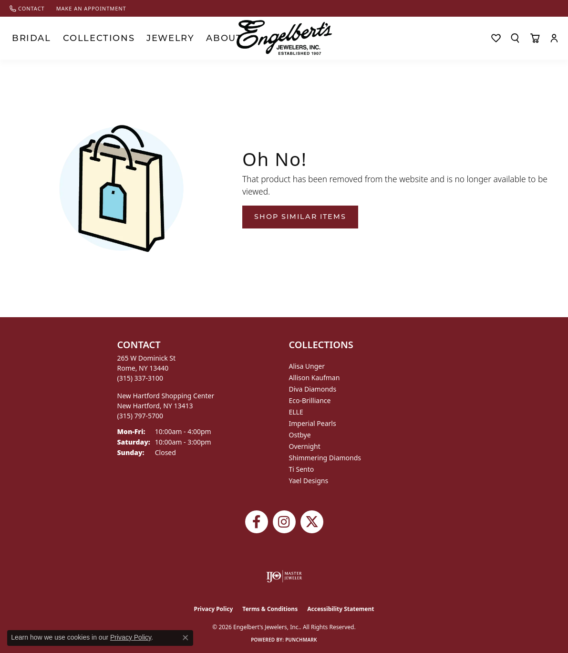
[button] (515, 38)
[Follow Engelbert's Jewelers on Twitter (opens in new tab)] (311, 521)
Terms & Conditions (270, 609)
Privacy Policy (213, 609)
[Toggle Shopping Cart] (535, 38)
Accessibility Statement (340, 609)
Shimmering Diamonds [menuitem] (325, 457)
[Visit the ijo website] (284, 576)
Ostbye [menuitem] (300, 434)
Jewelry (122, 37)
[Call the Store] (140, 378)
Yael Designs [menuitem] (309, 480)
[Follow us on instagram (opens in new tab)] (284, 521)
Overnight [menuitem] (304, 446)
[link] (27, 8)
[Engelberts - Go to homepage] (284, 37)
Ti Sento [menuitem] (301, 469)
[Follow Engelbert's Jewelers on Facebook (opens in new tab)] (256, 521)
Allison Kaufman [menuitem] (314, 377)
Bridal (23, 37)
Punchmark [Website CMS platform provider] (301, 639)
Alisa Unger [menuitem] (307, 366)
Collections (70, 37)
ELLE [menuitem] (296, 411)
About (160, 37)
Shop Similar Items (300, 216)
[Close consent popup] (185, 638)
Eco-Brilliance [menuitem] (310, 400)
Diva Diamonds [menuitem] (313, 389)
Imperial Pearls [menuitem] (312, 423)
